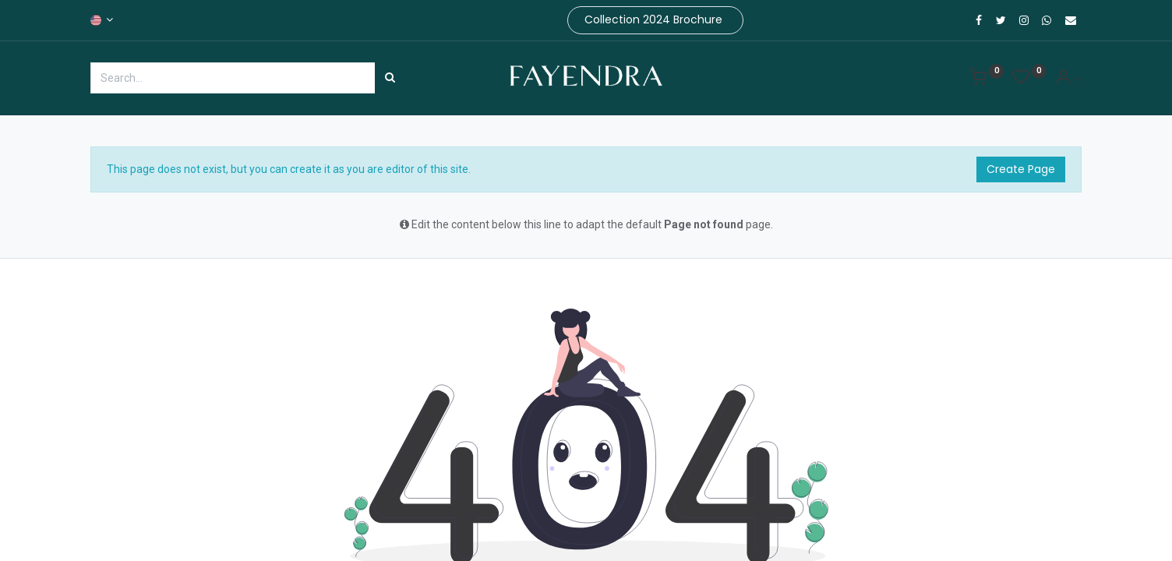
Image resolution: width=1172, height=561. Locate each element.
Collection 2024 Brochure (654, 19)
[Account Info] (1068, 78)
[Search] (390, 78)
